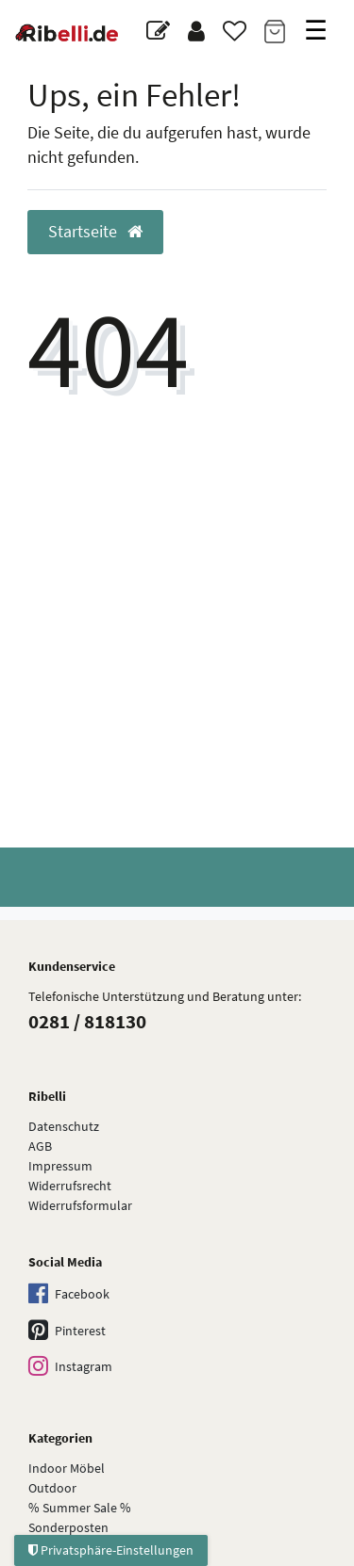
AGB (40, 1146)
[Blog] (158, 32)
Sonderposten (68, 1527)
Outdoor (52, 1487)
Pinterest (67, 1331)
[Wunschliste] (234, 32)
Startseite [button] (95, 231)
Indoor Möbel (66, 1468)
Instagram (70, 1367)
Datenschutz (63, 1126)
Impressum (60, 1165)
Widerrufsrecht (69, 1185)
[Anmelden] (196, 32)
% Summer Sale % (79, 1507)
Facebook (69, 1294)
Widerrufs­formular (80, 1205)
